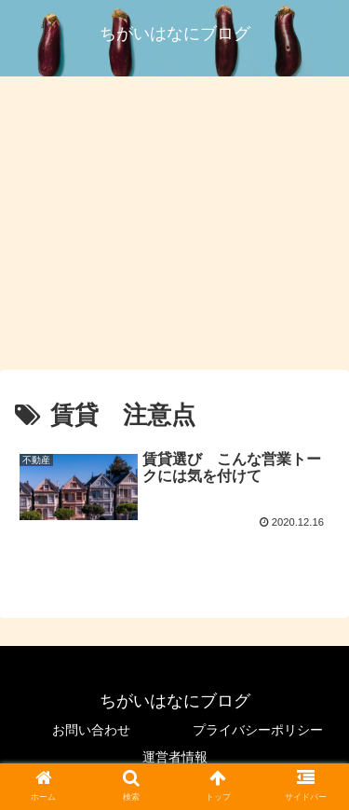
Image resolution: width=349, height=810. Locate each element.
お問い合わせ (91, 729)
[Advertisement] (174, 228)
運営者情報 (175, 756)
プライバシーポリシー (258, 729)
